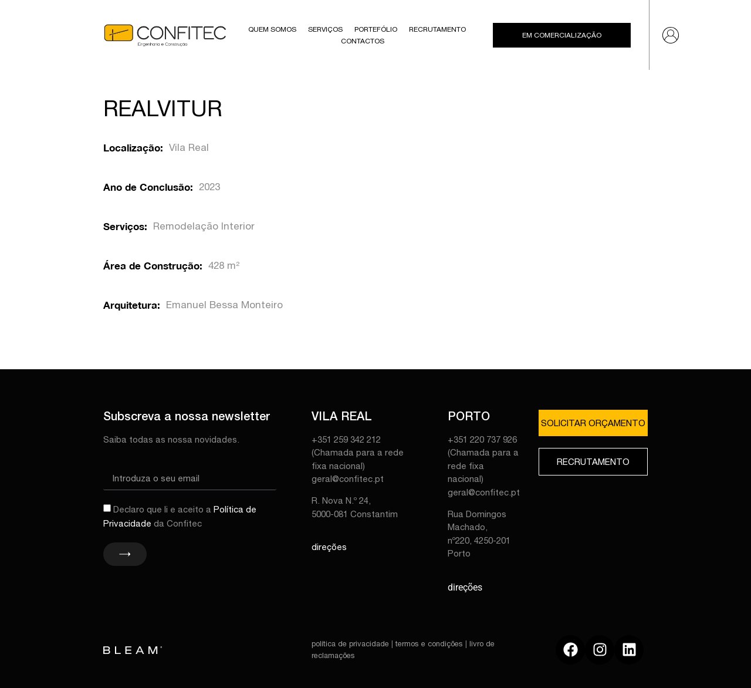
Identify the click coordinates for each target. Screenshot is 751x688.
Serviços (325, 29)
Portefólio (375, 29)
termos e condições (429, 643)
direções (329, 547)
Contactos (362, 41)
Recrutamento (437, 29)
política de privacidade (350, 643)
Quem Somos (272, 29)
